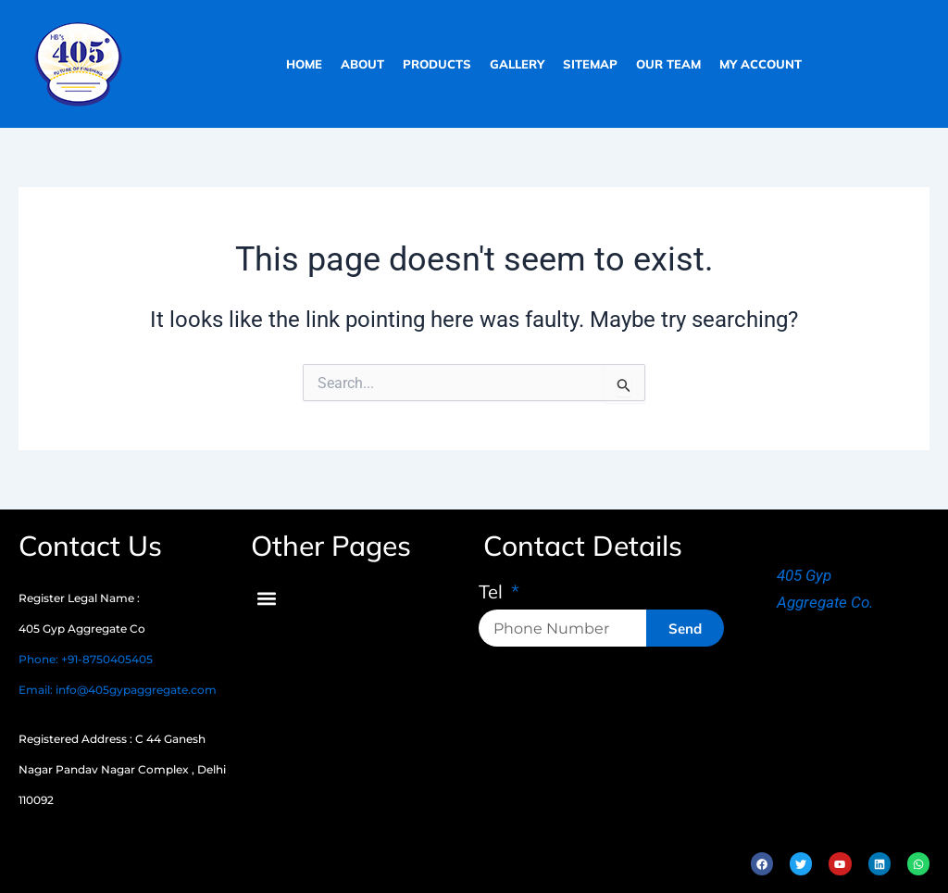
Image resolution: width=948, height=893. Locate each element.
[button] (266, 598)
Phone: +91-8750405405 (86, 659)
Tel (493, 593)
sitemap (590, 64)
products (437, 64)
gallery (517, 64)
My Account (760, 64)
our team (668, 64)
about (362, 64)
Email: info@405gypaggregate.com (118, 690)
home (304, 64)
